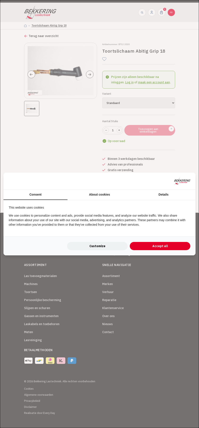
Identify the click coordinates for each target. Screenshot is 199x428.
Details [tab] (164, 194)
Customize (97, 246)
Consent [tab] (36, 194)
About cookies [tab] (99, 194)
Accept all (160, 246)
